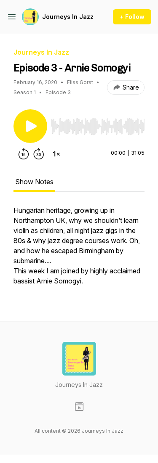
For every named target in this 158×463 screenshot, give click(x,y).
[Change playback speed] (56, 154)
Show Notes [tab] (34, 181)
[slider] (98, 126)
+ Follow (132, 16)
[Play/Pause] (30, 126)
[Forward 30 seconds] (39, 154)
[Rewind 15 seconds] (23, 154)
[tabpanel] (79, 249)
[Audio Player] (98, 124)
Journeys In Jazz (68, 16)
